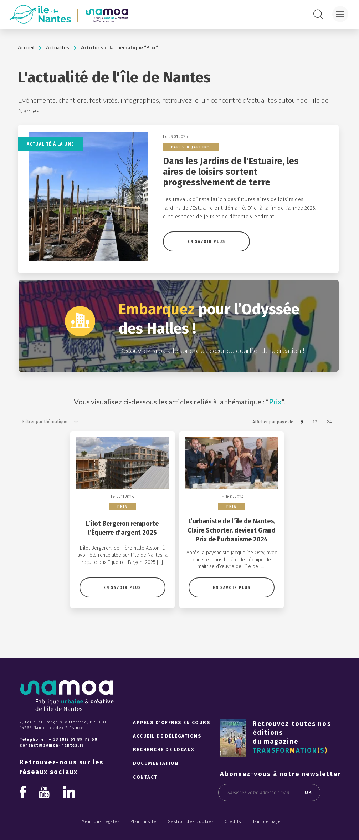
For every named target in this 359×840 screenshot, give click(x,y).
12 (315, 421)
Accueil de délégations (167, 751)
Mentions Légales (101, 837)
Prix (122, 522)
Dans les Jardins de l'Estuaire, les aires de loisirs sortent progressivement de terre (231, 172)
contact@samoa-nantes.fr (52, 761)
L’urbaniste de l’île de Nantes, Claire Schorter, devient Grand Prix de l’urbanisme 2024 (232, 546)
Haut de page (266, 837)
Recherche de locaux (164, 765)
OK (308, 807)
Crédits (233, 837)
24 (329, 421)
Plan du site (143, 837)
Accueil (26, 47)
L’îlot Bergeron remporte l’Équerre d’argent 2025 (122, 543)
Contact (145, 792)
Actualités (57, 47)
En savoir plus (206, 242)
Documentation (156, 779)
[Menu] (340, 14)
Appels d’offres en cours (171, 737)
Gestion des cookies (191, 837)
